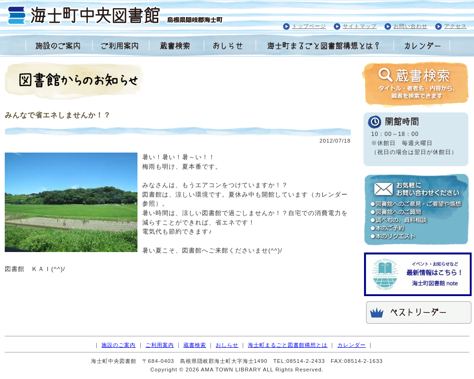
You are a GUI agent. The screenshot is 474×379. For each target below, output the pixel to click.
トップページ (309, 26)
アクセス (455, 26)
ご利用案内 (160, 345)
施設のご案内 (118, 345)
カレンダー (351, 345)
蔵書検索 (194, 345)
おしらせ (227, 345)
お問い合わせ (410, 26)
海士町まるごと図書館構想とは (288, 345)
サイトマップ (360, 26)
